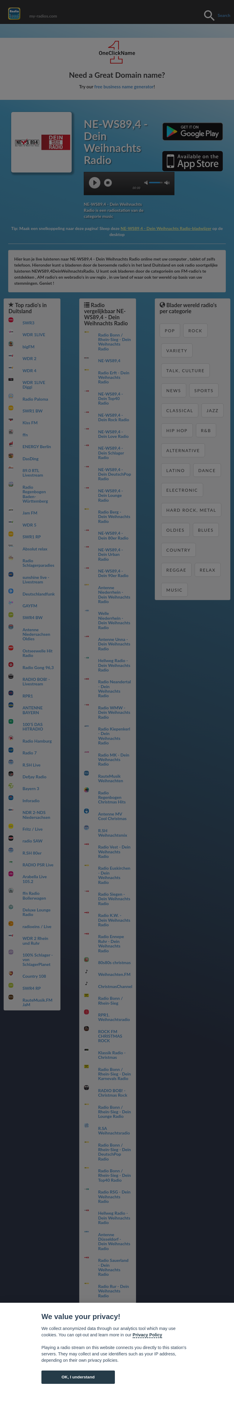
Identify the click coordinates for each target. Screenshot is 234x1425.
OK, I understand (78, 1377)
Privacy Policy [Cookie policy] (147, 1334)
